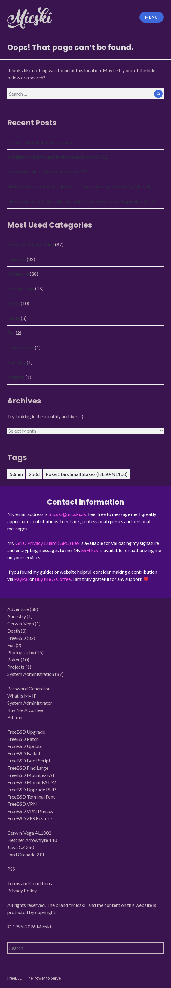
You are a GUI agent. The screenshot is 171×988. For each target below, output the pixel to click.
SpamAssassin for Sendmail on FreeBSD (48, 171)
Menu (151, 17)
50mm (16, 474)
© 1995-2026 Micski (29, 926)
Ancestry (16, 362)
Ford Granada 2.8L (26, 854)
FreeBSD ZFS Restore (29, 818)
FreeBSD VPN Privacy (30, 811)
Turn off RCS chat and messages (40, 142)
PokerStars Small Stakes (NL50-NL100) (86, 474)
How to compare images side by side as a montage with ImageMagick (79, 186)
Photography (20, 288)
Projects (16, 377)
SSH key (90, 550)
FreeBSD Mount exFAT (31, 775)
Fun (11, 333)
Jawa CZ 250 (20, 847)
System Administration (30, 244)
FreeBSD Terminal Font (31, 796)
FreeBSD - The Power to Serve (34, 978)
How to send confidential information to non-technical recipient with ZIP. (81, 201)
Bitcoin (14, 717)
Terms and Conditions (29, 883)
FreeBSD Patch (23, 739)
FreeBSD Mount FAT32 (31, 782)
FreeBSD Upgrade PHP (31, 789)
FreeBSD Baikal (23, 753)
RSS (11, 869)
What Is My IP (22, 695)
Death (13, 318)
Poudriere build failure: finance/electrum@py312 (57, 157)
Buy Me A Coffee (53, 579)
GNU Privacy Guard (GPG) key (47, 543)
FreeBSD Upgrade (26, 732)
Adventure (18, 274)
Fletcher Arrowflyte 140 (32, 840)
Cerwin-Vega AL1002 (29, 833)
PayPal (21, 579)
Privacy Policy (22, 890)
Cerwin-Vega (20, 347)
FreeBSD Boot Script (28, 760)
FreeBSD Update (24, 746)
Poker (13, 303)
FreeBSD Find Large (27, 768)
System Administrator (29, 703)
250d (34, 474)
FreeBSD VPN (22, 804)
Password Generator (28, 688)
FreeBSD (16, 259)
